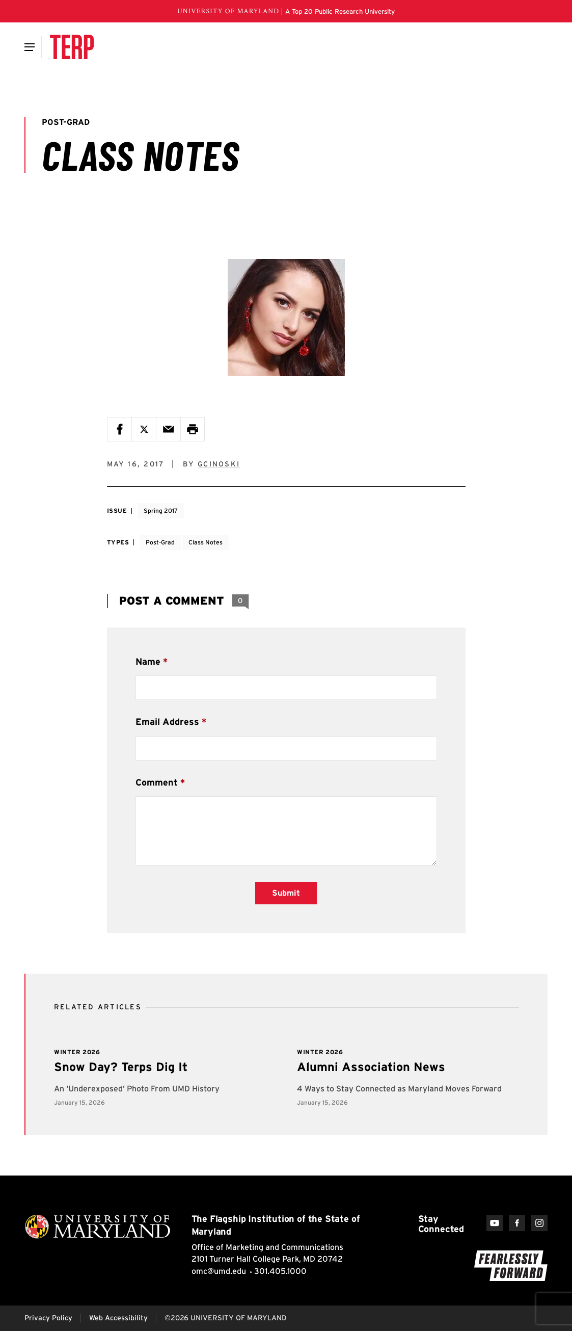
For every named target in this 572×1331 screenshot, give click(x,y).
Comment (156, 782)
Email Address (167, 721)
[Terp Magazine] (72, 47)
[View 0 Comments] (240, 601)
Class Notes (205, 542)
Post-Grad (160, 542)
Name (147, 661)
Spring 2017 (161, 510)
